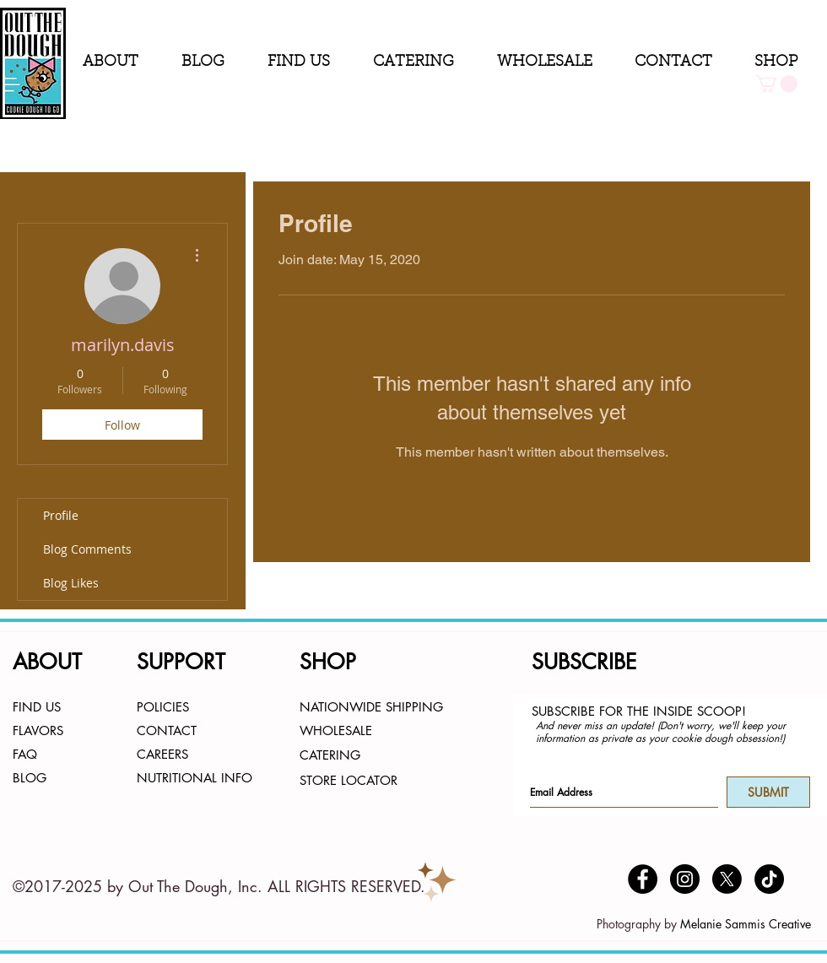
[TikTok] (769, 879)
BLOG (29, 778)
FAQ (25, 754)
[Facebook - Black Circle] (642, 879)
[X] (727, 879)
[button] (119, 63)
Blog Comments (87, 549)
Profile (60, 515)
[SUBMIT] (768, 792)
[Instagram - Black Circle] (685, 879)
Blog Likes (71, 583)
